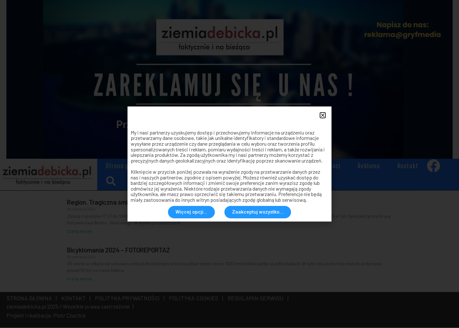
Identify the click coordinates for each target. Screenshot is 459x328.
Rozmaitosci (324, 166)
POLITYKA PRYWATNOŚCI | (128, 298)
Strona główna (126, 166)
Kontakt (407, 166)
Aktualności (178, 166)
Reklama (369, 166)
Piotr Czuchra (69, 316)
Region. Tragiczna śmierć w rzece (113, 203)
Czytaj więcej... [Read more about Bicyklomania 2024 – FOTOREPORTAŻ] (80, 279)
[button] (111, 182)
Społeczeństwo (231, 166)
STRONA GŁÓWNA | (32, 298)
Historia (279, 166)
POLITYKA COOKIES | (194, 298)
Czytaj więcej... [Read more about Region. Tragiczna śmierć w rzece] (80, 231)
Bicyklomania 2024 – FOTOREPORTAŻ (118, 250)
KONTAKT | (75, 298)
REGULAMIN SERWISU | (256, 298)
